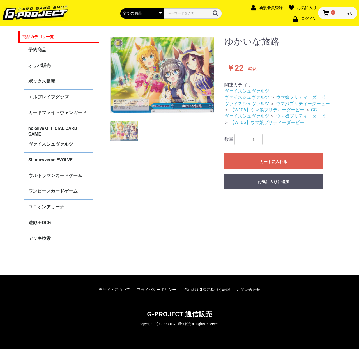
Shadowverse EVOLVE (50, 159)
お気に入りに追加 (273, 182)
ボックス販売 (41, 81)
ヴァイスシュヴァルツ (50, 144)
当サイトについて (114, 289)
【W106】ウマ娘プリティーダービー (267, 109)
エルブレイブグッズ (48, 97)
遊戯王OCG (39, 222)
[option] (162, 75)
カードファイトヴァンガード (57, 112)
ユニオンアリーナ (46, 207)
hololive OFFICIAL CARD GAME (52, 131)
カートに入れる (273, 161)
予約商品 (37, 49)
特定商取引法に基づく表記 (206, 289)
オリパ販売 (39, 65)
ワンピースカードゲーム (53, 191)
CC (314, 109)
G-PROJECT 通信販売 (179, 314)
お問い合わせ (248, 289)
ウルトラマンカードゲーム (55, 175)
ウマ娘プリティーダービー (303, 97)
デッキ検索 (39, 238)
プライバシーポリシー (156, 289)
